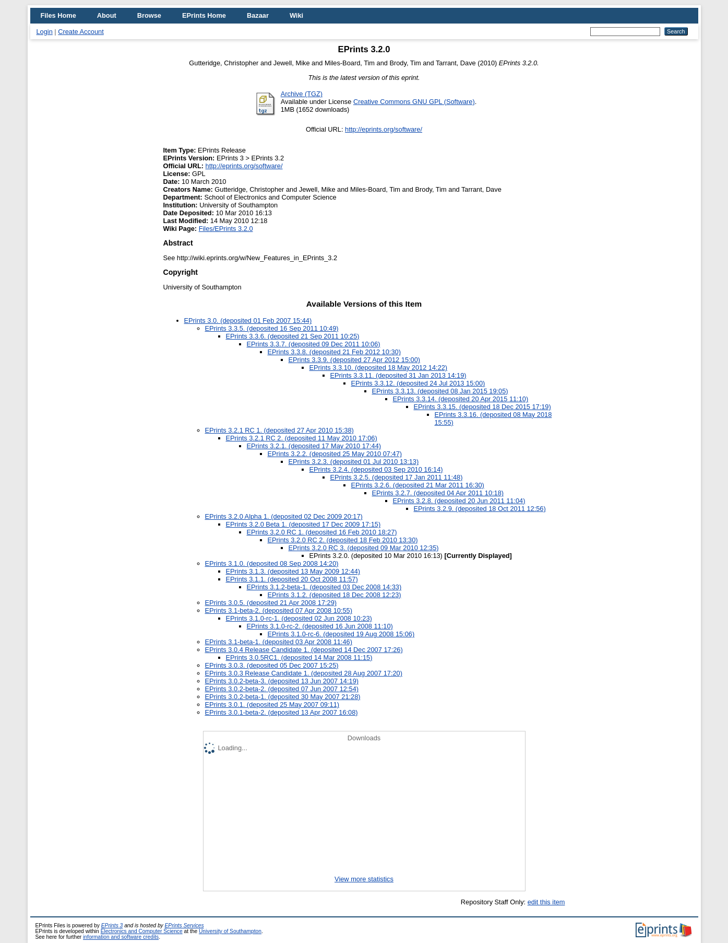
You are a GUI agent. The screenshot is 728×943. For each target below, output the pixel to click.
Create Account (81, 32)
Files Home (58, 15)
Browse (149, 15)
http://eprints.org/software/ (383, 129)
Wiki (296, 15)
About (106, 15)
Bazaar (258, 15)
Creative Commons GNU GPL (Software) (414, 102)
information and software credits (121, 937)
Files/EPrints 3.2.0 (226, 228)
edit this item (546, 902)
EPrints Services (184, 925)
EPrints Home (204, 15)
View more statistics (364, 879)
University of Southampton (230, 931)
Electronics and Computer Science (142, 931)
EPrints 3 (112, 925)
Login (45, 32)
